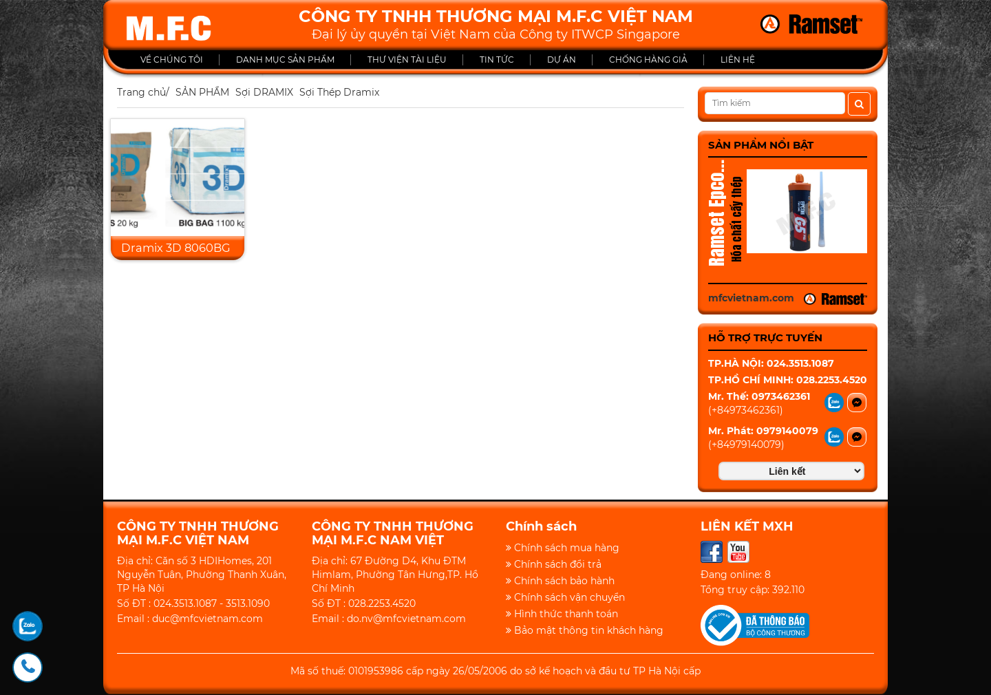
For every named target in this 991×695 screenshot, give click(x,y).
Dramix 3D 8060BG (176, 248)
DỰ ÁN (561, 59)
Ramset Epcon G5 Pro (716, 215)
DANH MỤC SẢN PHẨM (285, 59)
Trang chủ (141, 92)
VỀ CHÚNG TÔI (171, 59)
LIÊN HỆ (738, 59)
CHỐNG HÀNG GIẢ (648, 59)
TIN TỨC (497, 59)
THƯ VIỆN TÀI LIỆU (407, 59)
